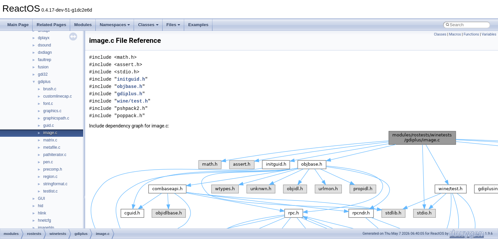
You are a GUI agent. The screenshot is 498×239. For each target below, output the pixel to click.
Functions (471, 34)
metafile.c (51, 147)
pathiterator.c (54, 154)
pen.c (48, 162)
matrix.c (50, 140)
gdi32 (43, 74)
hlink (42, 213)
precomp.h (52, 169)
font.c (48, 103)
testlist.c (50, 191)
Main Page (18, 24)
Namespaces (115, 24)
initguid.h (131, 79)
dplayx (44, 38)
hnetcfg (44, 220)
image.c (50, 132)
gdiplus (44, 81)
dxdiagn (45, 52)
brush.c (49, 89)
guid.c (48, 125)
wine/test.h (132, 101)
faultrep (44, 59)
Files (174, 24)
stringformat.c (55, 184)
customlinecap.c (57, 96)
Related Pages (51, 24)
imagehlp (46, 227)
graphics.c (52, 111)
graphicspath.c (56, 118)
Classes (148, 24)
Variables (489, 34)
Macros (455, 34)
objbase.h (129, 86)
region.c (50, 176)
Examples (198, 24)
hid (40, 205)
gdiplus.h (129, 94)
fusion (43, 67)
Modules (83, 24)
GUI (41, 198)
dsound (44, 45)
